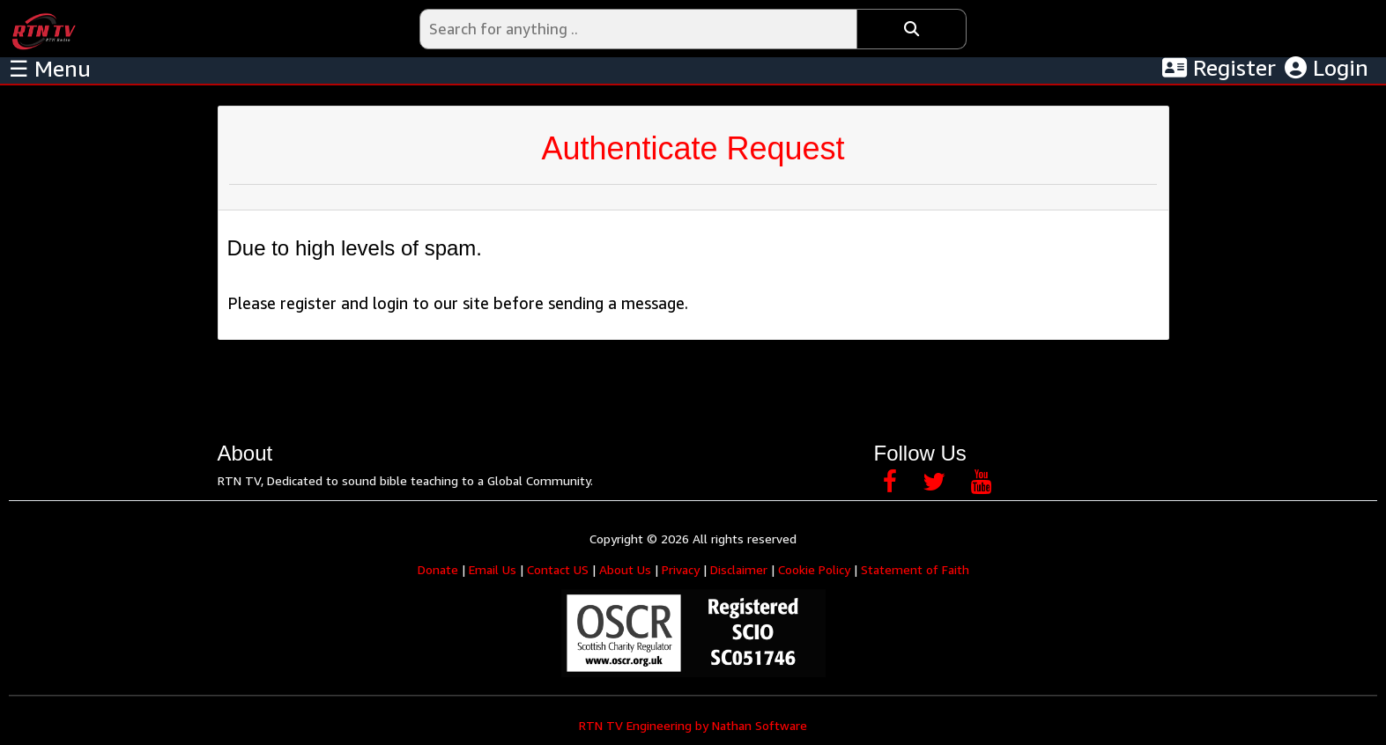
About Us (625, 569)
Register (1219, 68)
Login (1326, 68)
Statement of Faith (915, 569)
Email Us (492, 569)
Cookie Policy (814, 569)
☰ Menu (50, 68)
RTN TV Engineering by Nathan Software (693, 725)
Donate (438, 569)
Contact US (558, 569)
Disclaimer (738, 569)
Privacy (681, 569)
